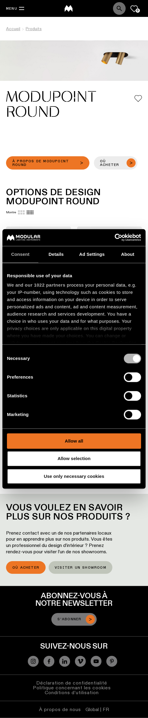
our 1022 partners (45, 285)
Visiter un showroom (80, 568)
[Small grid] (30, 212)
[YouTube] (96, 661)
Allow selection (73, 458)
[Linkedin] (64, 661)
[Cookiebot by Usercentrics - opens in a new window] (114, 237)
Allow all (74, 440)
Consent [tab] (20, 254)
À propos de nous (60, 709)
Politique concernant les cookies (72, 688)
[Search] (119, 8)
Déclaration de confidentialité (71, 683)
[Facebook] (49, 661)
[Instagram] (33, 661)
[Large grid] (21, 212)
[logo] (68, 8)
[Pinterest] (111, 661)
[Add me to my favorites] (138, 98)
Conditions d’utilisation (72, 692)
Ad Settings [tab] (92, 254)
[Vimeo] (80, 661)
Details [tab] (56, 254)
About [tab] (127, 254)
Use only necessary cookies (74, 476)
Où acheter (25, 568)
